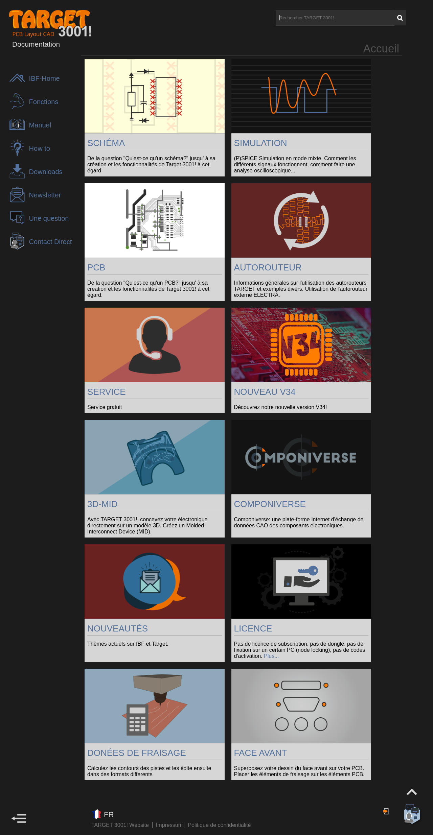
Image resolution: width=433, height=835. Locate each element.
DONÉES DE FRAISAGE (136, 753)
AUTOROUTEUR (268, 267)
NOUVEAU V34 (265, 392)
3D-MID (102, 504)
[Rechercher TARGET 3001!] (335, 17)
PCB (96, 267)
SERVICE (106, 392)
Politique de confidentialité (219, 825)
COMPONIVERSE (270, 504)
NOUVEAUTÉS (117, 628)
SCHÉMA (106, 143)
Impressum (170, 825)
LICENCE (253, 628)
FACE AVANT (260, 753)
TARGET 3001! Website (120, 825)
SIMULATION (260, 143)
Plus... (271, 656)
